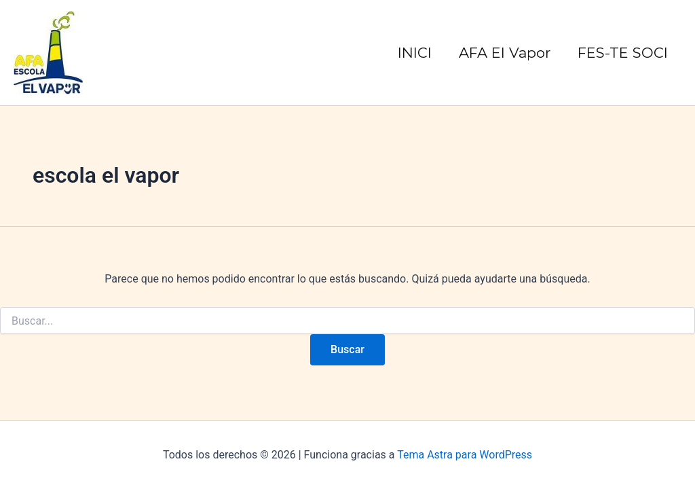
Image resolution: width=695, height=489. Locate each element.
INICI (415, 52)
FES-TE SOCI (623, 52)
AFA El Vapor (504, 52)
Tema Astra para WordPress (464, 454)
